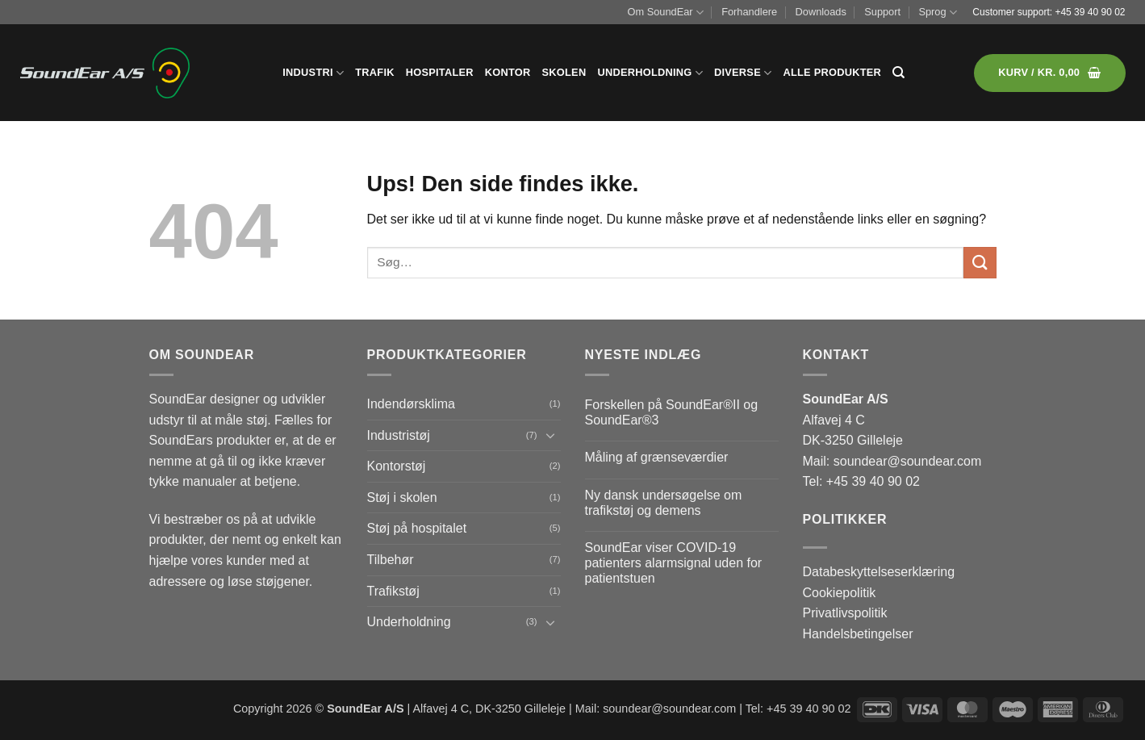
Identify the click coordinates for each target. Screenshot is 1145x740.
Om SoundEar (666, 12)
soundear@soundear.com (907, 461)
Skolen (564, 72)
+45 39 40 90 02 (1090, 12)
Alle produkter (832, 72)
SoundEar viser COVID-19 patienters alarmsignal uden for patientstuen (674, 563)
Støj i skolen (402, 497)
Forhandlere (749, 12)
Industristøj (398, 435)
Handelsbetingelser (858, 634)
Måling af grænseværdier (657, 457)
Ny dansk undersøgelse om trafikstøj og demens (663, 502)
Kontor (508, 72)
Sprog (937, 12)
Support (882, 12)
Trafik (374, 72)
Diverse (742, 73)
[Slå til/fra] (551, 435)
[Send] (979, 262)
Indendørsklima (411, 404)
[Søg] (898, 72)
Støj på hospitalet (417, 528)
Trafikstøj (393, 591)
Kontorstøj (396, 466)
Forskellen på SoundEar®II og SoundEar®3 (671, 412)
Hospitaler (440, 72)
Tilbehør (390, 559)
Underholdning (650, 73)
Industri (313, 73)
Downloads (821, 12)
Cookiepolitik (839, 593)
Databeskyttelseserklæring (879, 572)
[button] (1049, 73)
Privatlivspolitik (845, 613)
